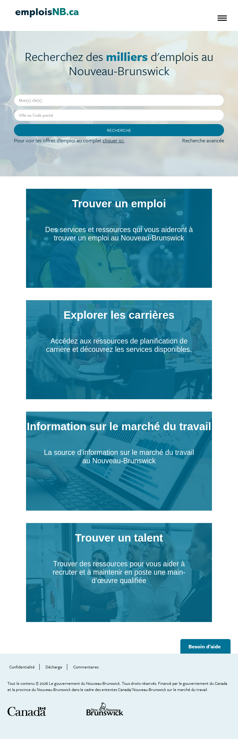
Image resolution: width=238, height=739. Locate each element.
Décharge (54, 667)
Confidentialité (22, 667)
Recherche (119, 130)
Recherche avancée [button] (203, 140)
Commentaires (86, 667)
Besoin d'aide (204, 646)
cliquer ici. (114, 140)
